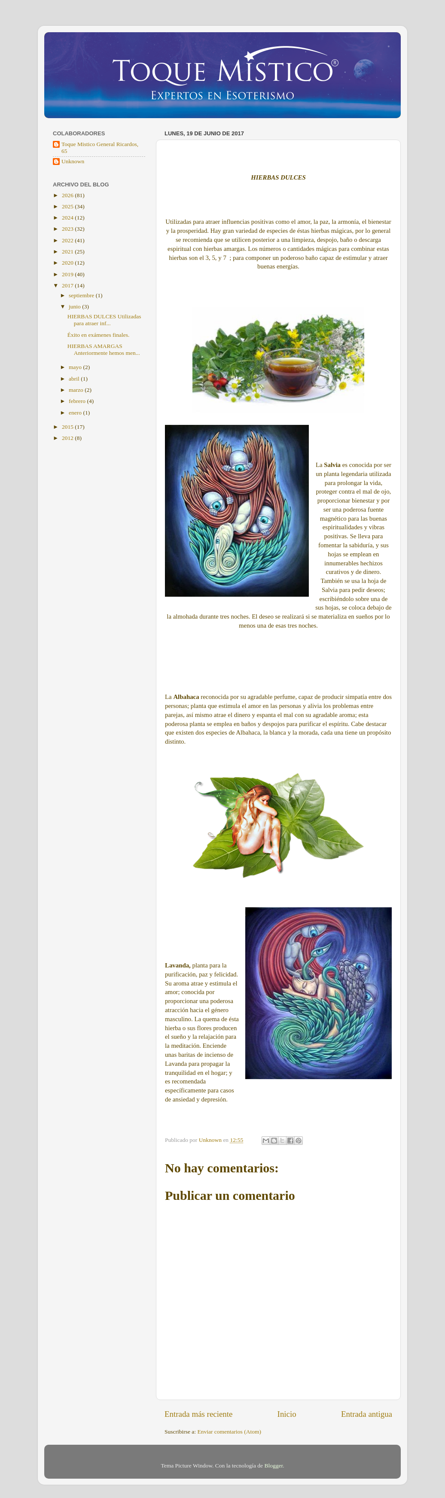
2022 (68, 240)
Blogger (273, 1465)
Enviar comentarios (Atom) (229, 1431)
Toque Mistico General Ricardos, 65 (99, 147)
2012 (68, 438)
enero (76, 412)
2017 (68, 285)
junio (75, 306)
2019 (68, 274)
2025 (68, 206)
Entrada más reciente (198, 1414)
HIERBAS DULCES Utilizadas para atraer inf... (104, 319)
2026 (68, 195)
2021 (68, 251)
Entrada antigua (366, 1414)
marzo (77, 390)
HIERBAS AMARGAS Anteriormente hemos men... (103, 349)
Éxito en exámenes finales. (98, 335)
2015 (68, 427)
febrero (78, 401)
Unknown (72, 161)
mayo (76, 367)
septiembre (82, 295)
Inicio (286, 1414)
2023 (68, 229)
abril (75, 378)
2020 (68, 262)
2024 (68, 217)
